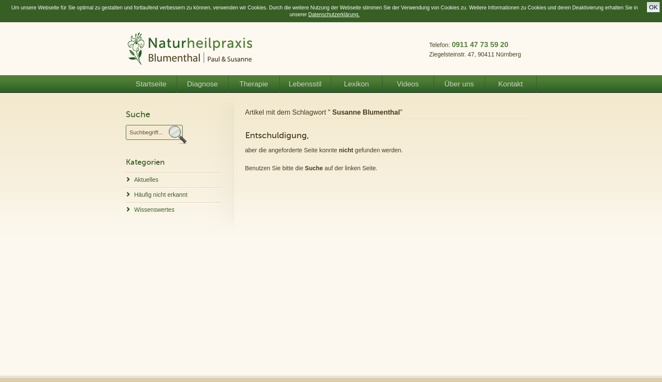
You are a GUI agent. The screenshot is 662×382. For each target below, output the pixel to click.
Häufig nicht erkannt (161, 194)
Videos (408, 84)
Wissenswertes (154, 209)
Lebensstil (305, 84)
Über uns (459, 84)
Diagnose (202, 84)
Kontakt (510, 84)
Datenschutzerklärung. (333, 15)
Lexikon (356, 84)
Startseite (151, 84)
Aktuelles (146, 179)
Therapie (253, 84)
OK (653, 7)
